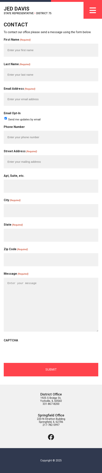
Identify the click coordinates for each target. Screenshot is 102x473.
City (12, 200)
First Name (17, 40)
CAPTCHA (11, 340)
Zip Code (16, 249)
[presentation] (32, 351)
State (13, 225)
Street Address (20, 151)
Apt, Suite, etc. (14, 176)
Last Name (17, 64)
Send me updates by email (24, 119)
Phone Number (14, 127)
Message (16, 274)
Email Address (19, 89)
